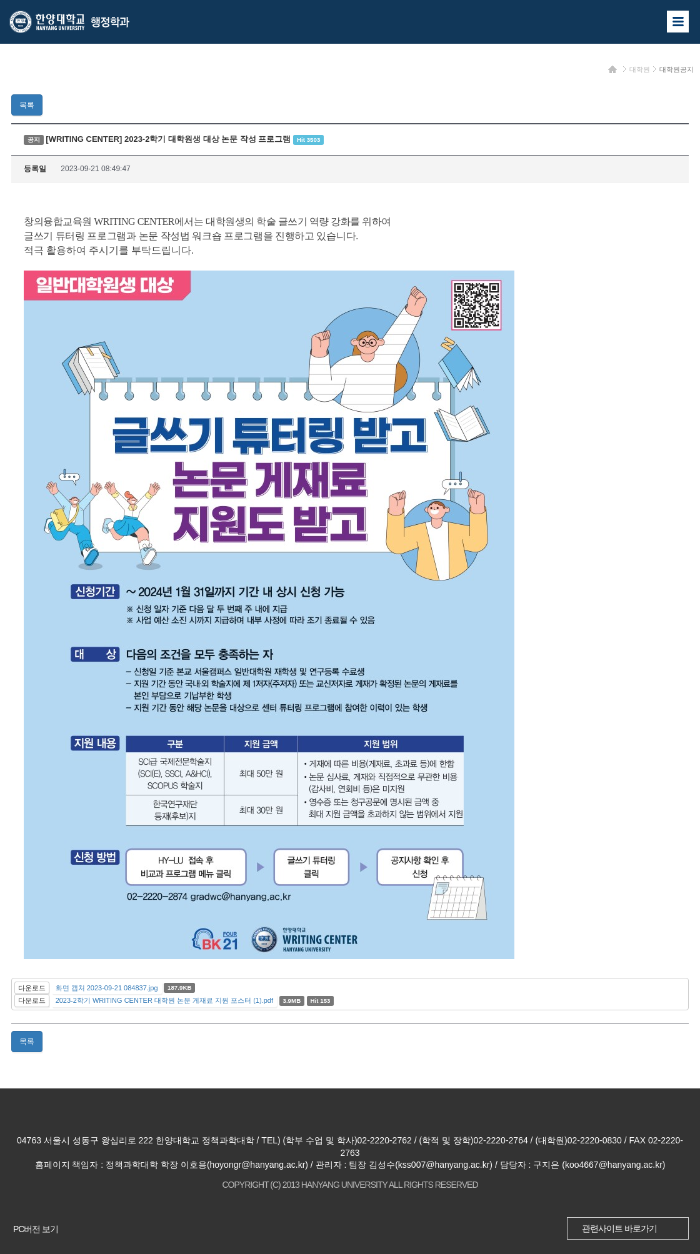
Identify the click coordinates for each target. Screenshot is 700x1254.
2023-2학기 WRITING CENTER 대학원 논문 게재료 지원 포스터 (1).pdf (164, 1000)
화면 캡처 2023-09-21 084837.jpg (107, 988)
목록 (26, 105)
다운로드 (32, 988)
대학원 (639, 69)
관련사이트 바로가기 (619, 1228)
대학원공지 (676, 69)
